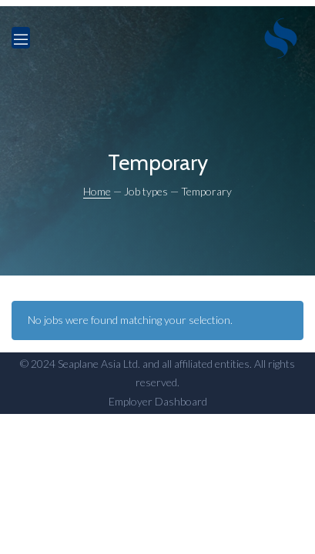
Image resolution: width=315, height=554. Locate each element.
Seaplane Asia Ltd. (99, 363)
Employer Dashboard (158, 401)
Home (97, 191)
